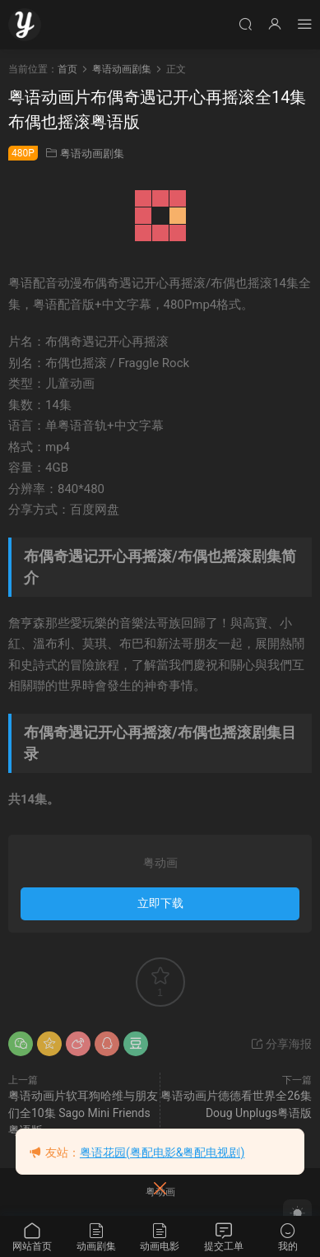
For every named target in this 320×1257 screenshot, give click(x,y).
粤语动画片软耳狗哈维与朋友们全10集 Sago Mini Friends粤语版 (83, 1113)
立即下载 (160, 903)
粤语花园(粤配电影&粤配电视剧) (162, 1152)
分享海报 (281, 1043)
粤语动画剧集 (92, 153)
